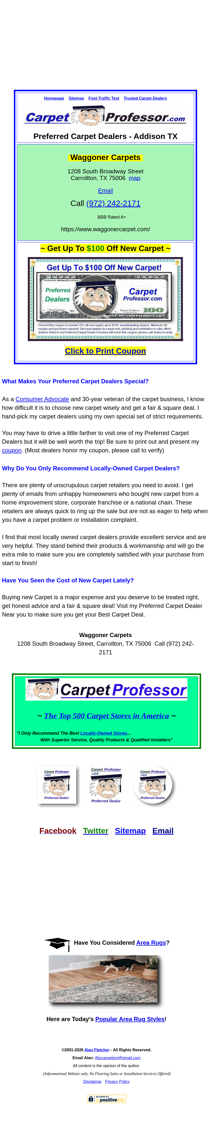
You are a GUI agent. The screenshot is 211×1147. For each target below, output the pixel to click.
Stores (120, 733)
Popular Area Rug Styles (129, 1019)
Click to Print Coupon (105, 350)
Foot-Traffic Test (103, 98)
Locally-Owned (96, 733)
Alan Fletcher (96, 1050)
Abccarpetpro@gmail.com (117, 1058)
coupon (12, 450)
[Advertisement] (105, 40)
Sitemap (76, 98)
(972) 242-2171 (113, 203)
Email (105, 190)
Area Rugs (151, 942)
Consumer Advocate (42, 399)
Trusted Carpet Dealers (145, 98)
